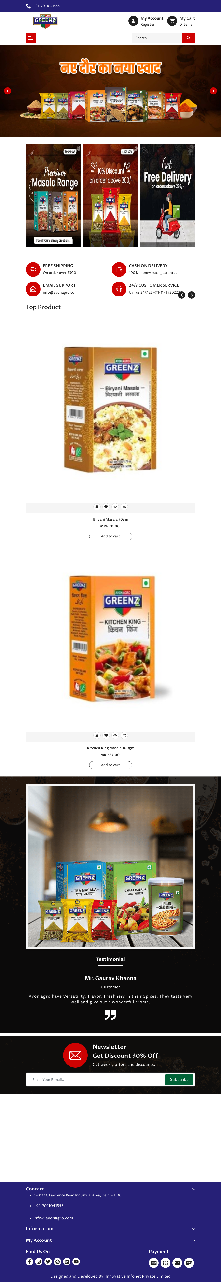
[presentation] (181, 295)
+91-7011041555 (49, 1206)
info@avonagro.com (60, 292)
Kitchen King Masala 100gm (110, 748)
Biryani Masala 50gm (110, 519)
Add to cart (110, 536)
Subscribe (179, 1079)
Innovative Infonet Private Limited (138, 1276)
